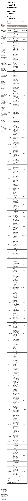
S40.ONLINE (4, 490)
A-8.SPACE (3, 499)
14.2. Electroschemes (4, 57)
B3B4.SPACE (4, 498)
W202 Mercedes (3, 25)
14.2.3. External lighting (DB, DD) (3, 81)
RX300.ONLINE (4, 494)
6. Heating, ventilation (3, 38)
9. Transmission (3, 45)
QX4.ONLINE (4, 489)
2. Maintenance (3, 30)
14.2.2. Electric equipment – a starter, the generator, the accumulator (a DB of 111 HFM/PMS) (4, 70)
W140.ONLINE (4, 495)
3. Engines (4, 31)
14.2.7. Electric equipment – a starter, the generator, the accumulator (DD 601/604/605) (3, 123)
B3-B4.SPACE (4, 496)
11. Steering (4, 49)
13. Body (3, 52)
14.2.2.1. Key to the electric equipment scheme (4, 77)
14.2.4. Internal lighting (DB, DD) (3, 91)
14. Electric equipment (3, 54)
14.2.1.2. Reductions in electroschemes (4, 63)
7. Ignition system (3, 40)
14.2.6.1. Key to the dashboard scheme (4, 116)
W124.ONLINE (4, 493)
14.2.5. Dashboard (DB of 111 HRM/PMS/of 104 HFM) (3, 101)
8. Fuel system (2, 43)
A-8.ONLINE (4, 491)
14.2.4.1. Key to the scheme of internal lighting (4, 96)
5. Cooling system (3, 35)
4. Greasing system (3, 33)
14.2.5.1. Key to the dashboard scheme (4, 106)
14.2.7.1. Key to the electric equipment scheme (4, 130)
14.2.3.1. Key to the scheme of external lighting (4, 86)
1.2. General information (3, 27)
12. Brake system (3, 51)
